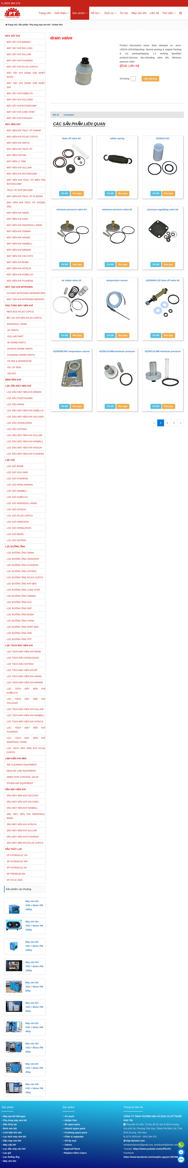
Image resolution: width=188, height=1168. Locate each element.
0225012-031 (163, 138)
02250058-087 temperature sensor (71, 351)
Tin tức (124, 13)
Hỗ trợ (96, 13)
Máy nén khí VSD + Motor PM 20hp (34, 1088)
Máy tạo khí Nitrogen (14, 1116)
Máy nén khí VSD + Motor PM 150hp (34, 925)
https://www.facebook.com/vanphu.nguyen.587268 (151, 1157)
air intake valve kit (71, 280)
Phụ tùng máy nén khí (14, 1120)
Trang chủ (45, 13)
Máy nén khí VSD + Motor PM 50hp (34, 1007)
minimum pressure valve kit (71, 209)
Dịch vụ (110, 13)
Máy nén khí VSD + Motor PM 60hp (34, 986)
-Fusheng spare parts (75, 1132)
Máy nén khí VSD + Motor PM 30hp (34, 1047)
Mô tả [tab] (56, 115)
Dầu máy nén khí (11, 1140)
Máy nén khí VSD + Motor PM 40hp (34, 1027)
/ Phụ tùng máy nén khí (39, 25)
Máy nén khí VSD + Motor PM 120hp (34, 946)
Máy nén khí (139, 13)
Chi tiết (64, 193)
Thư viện (169, 13)
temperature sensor (117, 280)
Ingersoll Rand (71, 1149)
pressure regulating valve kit (162, 209)
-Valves (67, 1144)
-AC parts (68, 1116)
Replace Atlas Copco (75, 1153)
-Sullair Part (70, 1120)
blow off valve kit (71, 138)
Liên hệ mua (150, 78)
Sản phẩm (80, 13)
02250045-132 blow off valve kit (163, 280)
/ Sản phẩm (22, 25)
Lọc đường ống (11, 1157)
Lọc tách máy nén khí (14, 1136)
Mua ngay (77, 193)
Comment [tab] (69, 115)
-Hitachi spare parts (74, 1128)
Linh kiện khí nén (12, 1132)
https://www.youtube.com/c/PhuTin (152, 1149)
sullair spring (117, 138)
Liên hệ (154, 13)
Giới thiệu (61, 13)
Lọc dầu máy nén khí (14, 1149)
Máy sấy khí (9, 1144)
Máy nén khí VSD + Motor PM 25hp (34, 1068)
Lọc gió (6, 1153)
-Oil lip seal (69, 1140)
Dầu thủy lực (9, 1124)
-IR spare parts (71, 1124)
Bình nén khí (9, 1128)
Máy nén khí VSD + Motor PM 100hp (34, 966)
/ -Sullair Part (57, 25)
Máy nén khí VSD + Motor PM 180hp (34, 905)
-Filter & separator (73, 1136)
